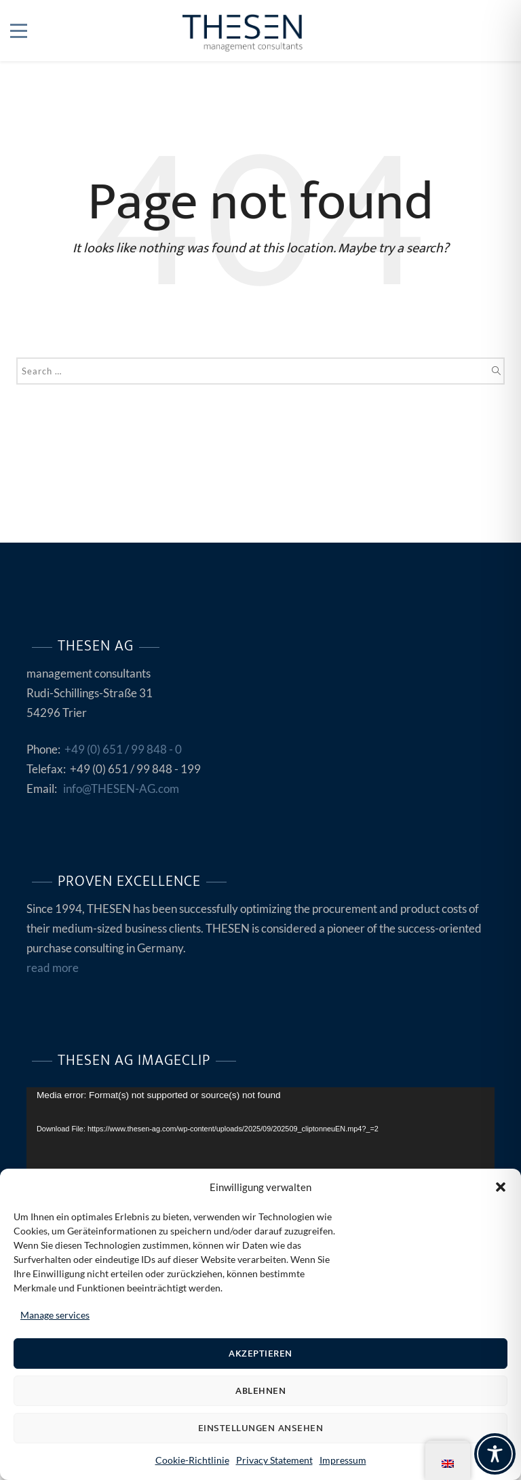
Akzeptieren (260, 1353)
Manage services (55, 1315)
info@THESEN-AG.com (121, 788)
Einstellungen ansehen (261, 1428)
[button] (500, 1187)
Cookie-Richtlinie (192, 1460)
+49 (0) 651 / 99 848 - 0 (123, 749)
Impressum (343, 1460)
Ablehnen (260, 1390)
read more (52, 967)
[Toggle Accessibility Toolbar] (495, 1454)
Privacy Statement (274, 1460)
